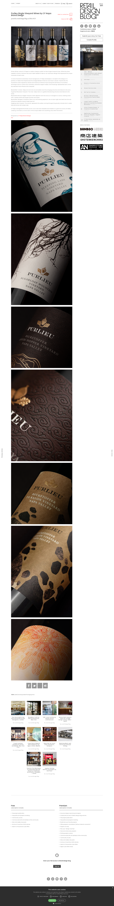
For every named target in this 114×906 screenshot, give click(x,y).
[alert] (57, 896)
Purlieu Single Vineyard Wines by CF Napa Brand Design (31, 14)
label (24, 694)
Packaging (29, 694)
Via (12, 117)
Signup (18, 3)
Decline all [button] (61, 900)
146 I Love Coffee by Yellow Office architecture (49, 718)
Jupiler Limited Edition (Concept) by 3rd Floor (49, 770)
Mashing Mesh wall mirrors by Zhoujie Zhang (65, 745)
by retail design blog (18, 722)
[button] (38, 896)
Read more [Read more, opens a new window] (65, 893)
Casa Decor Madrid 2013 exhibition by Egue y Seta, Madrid (34, 745)
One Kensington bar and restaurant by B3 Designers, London (18, 718)
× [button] (112, 887)
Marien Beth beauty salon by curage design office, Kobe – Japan (65, 719)
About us (38, 3)
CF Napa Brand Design (24, 115)
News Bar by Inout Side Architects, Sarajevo (49, 745)
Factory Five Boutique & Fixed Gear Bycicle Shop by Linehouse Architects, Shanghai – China (34, 771)
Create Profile (91, 40)
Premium (57, 3)
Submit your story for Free (91, 36)
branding (20, 694)
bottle (15, 694)
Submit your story (48, 3)
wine (33, 694)
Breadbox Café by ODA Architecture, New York (34, 718)
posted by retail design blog (19, 18)
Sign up (57, 866)
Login (12, 3)
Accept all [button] (52, 900)
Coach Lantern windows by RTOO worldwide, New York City (18, 745)
